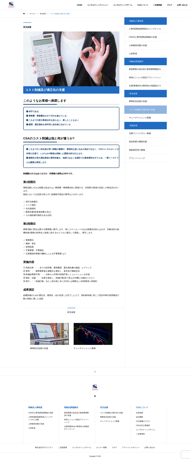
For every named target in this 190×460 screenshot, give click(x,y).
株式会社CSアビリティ (44, 447)
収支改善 (27, 27)
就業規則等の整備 (137, 155)
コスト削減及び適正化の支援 (111, 413)
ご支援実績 (157, 5)
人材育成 (133, 55)
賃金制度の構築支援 (138, 147)
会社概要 (139, 417)
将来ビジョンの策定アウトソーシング (145, 81)
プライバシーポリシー (130, 447)
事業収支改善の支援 (138, 105)
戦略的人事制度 (35, 407)
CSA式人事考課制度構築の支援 (143, 38)
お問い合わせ (182, 5)
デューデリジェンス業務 (140, 122)
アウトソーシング (137, 164)
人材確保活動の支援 (138, 46)
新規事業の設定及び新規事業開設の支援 (145, 73)
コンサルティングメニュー (97, 5)
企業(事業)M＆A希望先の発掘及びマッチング (145, 90)
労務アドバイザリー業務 (140, 138)
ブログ (169, 5)
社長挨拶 (139, 413)
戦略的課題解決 (71, 407)
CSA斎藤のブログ (143, 421)
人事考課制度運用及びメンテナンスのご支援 (145, 30)
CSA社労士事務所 (143, 425)
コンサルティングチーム (122, 5)
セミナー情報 (101, 447)
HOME (79, 5)
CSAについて (142, 5)
